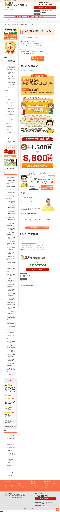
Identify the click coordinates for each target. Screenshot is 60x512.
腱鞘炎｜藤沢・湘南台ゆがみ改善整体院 (10, 285)
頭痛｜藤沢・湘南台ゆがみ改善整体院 (10, 238)
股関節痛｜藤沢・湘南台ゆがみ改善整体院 (10, 332)
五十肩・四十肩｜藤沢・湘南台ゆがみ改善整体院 (10, 370)
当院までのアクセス (40, 19)
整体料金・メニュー (10, 102)
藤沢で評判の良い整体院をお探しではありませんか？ (33, 247)
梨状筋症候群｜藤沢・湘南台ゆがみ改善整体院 (10, 219)
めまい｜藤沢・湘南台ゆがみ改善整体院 (10, 248)
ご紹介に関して (9, 126)
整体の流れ (8, 123)
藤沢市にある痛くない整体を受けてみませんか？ (32, 245)
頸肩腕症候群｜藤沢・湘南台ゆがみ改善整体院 (10, 264)
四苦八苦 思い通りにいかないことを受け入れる (10, 455)
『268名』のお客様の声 (50, 20)
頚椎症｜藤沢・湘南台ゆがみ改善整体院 (10, 253)
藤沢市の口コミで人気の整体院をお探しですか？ (32, 238)
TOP (9, 19)
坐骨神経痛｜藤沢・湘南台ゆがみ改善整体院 (10, 177)
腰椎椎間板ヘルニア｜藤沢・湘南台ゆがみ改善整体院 (10, 182)
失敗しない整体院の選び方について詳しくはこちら (37, 227)
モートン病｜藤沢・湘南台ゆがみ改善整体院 (10, 327)
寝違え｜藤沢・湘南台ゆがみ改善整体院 (10, 299)
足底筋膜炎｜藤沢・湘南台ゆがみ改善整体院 (10, 323)
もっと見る (8, 87)
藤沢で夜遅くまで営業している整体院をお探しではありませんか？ (36, 240)
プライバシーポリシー (10, 138)
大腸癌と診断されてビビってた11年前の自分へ (10, 440)
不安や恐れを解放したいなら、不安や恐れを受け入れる (10, 461)
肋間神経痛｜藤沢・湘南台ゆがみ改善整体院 (10, 303)
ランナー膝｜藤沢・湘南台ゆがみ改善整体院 (10, 351)
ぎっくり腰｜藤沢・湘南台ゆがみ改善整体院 (10, 202)
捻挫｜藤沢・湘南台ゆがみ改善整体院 (10, 308)
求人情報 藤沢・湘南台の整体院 (10, 142)
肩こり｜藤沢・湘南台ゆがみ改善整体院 (10, 224)
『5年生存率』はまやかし (10, 466)
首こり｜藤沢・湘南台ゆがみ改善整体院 (10, 233)
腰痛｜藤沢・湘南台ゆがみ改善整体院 (10, 197)
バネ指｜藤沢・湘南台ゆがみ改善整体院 (10, 290)
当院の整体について (10, 111)
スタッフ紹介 (30, 19)
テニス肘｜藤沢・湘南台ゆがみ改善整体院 (10, 294)
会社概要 (7, 129)
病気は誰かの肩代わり (10, 444)
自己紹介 (7, 469)
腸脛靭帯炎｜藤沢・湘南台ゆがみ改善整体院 (10, 346)
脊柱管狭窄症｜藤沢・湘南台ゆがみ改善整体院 (10, 213)
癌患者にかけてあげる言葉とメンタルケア (10, 434)
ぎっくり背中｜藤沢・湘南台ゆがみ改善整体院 (10, 207)
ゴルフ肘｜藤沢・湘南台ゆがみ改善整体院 (10, 355)
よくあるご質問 (9, 105)
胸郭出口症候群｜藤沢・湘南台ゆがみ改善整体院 (10, 258)
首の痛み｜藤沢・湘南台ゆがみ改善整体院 (10, 229)
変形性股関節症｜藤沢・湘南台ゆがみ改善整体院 (10, 337)
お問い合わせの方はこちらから (26, 70)
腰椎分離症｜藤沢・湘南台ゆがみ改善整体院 (10, 187)
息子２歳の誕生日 (9, 475)
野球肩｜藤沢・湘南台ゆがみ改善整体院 (10, 364)
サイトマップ (8, 135)
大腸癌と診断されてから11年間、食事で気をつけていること (10, 449)
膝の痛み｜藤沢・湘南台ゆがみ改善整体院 (10, 275)
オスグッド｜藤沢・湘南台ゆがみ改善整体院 (10, 312)
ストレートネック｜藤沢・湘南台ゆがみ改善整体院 (10, 243)
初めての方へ (8, 93)
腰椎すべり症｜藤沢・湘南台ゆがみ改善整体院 (10, 192)
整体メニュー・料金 (19, 19)
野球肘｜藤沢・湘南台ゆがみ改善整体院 (10, 360)
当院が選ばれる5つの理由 (10, 115)
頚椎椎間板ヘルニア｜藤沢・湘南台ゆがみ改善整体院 (10, 270)
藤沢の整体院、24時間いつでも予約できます (10, 83)
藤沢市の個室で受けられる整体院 (29, 243)
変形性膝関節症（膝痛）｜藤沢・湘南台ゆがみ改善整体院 (10, 280)
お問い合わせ (8, 132)
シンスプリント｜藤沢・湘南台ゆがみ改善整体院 (10, 318)
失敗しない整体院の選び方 (13, 24)
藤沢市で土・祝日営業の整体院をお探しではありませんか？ (35, 249)
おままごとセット (9, 472)
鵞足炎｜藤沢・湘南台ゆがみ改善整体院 (10, 342)
